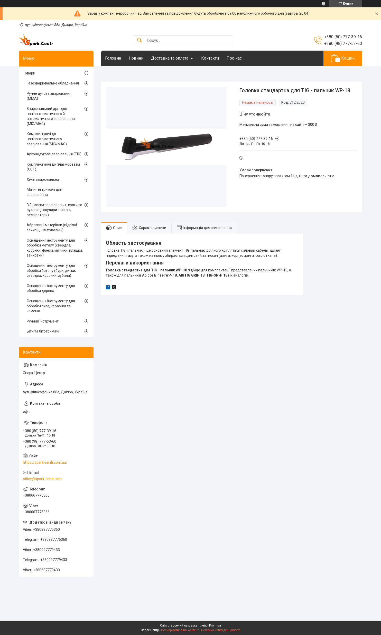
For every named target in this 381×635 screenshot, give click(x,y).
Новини (136, 58)
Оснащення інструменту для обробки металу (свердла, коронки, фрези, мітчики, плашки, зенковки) (55, 248)
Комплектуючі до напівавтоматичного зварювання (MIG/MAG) (47, 139)
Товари (29, 73)
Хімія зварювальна (43, 179)
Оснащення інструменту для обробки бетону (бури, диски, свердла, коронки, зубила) (51, 270)
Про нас (234, 58)
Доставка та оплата (169, 58)
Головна (113, 58)
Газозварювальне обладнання (53, 83)
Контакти (210, 58)
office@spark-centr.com (42, 479)
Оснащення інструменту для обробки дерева (51, 288)
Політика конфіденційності (220, 630)
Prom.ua (215, 625)
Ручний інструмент (43, 321)
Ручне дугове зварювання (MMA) (49, 96)
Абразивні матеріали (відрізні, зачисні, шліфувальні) (52, 227)
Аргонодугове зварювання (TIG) (54, 154)
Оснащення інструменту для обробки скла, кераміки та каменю (51, 306)
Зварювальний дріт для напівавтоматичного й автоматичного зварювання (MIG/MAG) (51, 116)
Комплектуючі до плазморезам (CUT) (53, 167)
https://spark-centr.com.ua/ (45, 462)
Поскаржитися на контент (180, 630)
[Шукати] (139, 40)
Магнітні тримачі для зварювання (44, 192)
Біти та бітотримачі (43, 331)
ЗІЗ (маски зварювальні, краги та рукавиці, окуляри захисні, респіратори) (54, 210)
